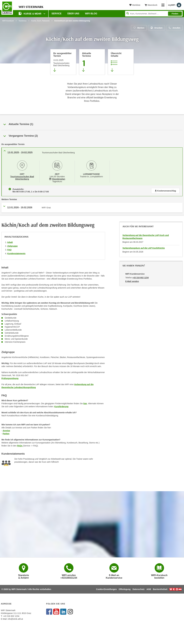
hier (85, 403)
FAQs (20, 445)
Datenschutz (138, 589)
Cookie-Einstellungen (106, 589)
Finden (175, 13)
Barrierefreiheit (160, 589)
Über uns (73, 13)
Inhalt (10, 242)
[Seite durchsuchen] (154, 14)
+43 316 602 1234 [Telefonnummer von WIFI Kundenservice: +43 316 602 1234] (140, 277)
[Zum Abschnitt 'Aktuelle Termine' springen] (92, 62)
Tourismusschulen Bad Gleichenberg (22, 177)
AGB (148, 589)
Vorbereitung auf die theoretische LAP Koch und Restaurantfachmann (145, 236)
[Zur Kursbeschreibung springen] (121, 62)
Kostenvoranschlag (165, 190)
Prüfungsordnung (9, 378)
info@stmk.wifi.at (15, 619)
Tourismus (22, 21)
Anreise (6, 430)
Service (56, 13)
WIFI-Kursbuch (8, 21)
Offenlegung (125, 589)
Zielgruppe (12, 245)
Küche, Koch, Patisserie (40, 21)
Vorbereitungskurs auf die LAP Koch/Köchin (143, 247)
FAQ (9, 249)
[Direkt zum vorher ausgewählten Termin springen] (63, 62)
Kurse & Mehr (30, 13)
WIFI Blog (91, 13)
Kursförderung (61, 406)
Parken (6, 433)
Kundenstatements (16, 253)
